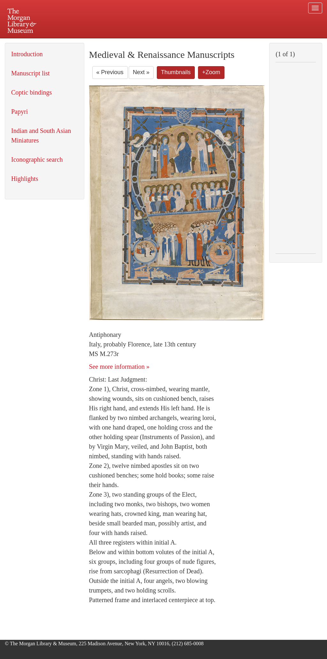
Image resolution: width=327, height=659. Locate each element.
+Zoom (211, 72)
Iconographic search (37, 159)
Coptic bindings (31, 92)
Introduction (27, 54)
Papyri (19, 111)
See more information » (119, 366)
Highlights (24, 178)
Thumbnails (176, 72)
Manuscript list (30, 73)
